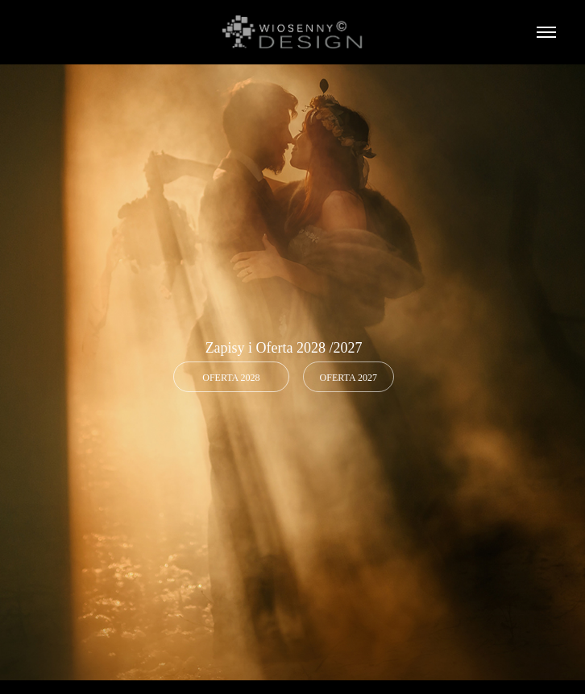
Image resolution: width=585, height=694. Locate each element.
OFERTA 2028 (230, 377)
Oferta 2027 (348, 377)
